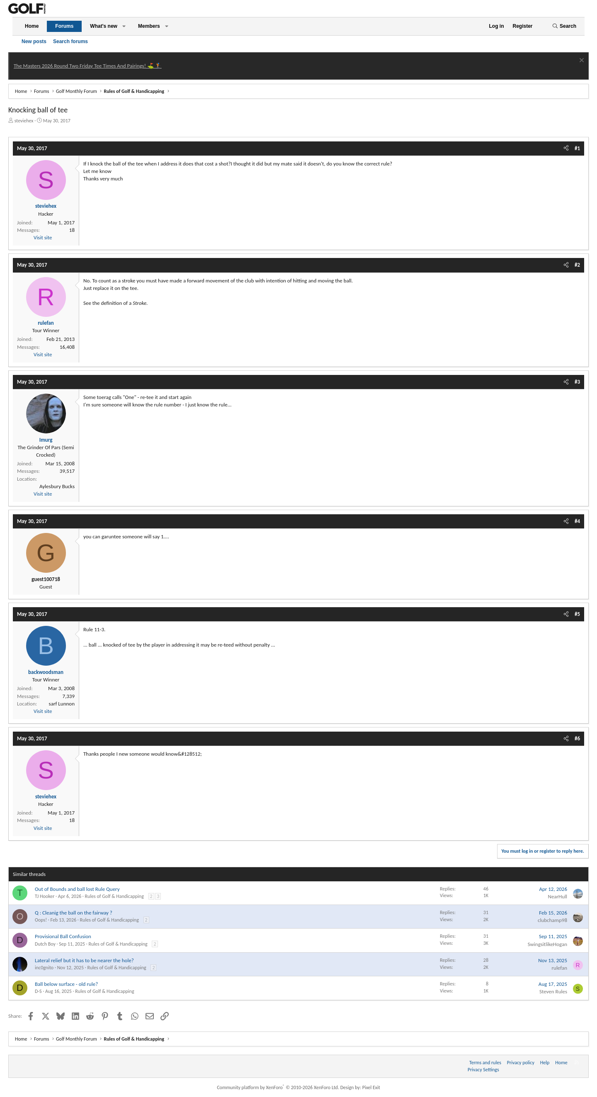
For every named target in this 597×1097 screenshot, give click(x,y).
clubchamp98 (552, 920)
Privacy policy (520, 1062)
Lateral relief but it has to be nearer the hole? (84, 960)
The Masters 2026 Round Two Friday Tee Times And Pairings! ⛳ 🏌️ (88, 66)
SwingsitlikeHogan (547, 944)
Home (32, 26)
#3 (577, 382)
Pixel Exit (371, 1087)
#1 (577, 148)
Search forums (70, 41)
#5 (577, 614)
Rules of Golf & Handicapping (114, 896)
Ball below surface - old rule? (66, 984)
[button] (124, 26)
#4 (577, 521)
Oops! (41, 920)
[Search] (564, 26)
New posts (34, 41)
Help (545, 1062)
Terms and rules (485, 1062)
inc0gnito (44, 968)
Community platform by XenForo (278, 1087)
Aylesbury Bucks (57, 486)
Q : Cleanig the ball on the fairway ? (73, 913)
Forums (64, 26)
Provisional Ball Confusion (63, 936)
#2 (577, 265)
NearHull (557, 896)
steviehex (24, 121)
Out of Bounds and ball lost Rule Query (77, 889)
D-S (38, 991)
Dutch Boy (45, 944)
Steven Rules (553, 991)
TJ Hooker (44, 896)
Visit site (43, 237)
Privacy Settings (483, 1070)
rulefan (559, 968)
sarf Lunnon (62, 704)
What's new (103, 26)
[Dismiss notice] (580, 61)
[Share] (566, 148)
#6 (577, 738)
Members (149, 26)
